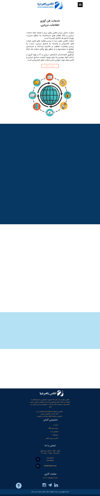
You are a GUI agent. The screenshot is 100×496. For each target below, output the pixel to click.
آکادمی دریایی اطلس (51, 438)
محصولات (55, 435)
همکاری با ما (54, 431)
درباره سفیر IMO (53, 428)
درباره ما (55, 425)
